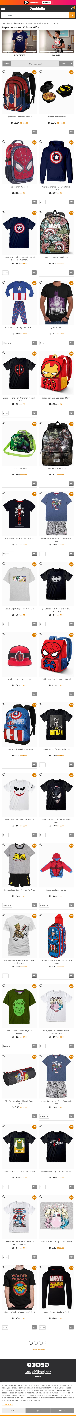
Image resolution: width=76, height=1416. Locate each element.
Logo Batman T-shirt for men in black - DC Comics (56, 610)
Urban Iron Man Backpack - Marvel (56, 398)
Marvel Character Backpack (56, 257)
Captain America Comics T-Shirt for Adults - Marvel (19, 1243)
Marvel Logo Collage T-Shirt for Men (20, 609)
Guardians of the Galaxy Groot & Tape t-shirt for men (19, 961)
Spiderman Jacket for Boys (56, 890)
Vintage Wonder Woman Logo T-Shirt (19, 1312)
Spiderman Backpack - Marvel (19, 117)
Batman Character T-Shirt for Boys (19, 538)
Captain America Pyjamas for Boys (19, 327)
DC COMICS (19, 55)
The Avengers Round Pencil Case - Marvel (19, 1102)
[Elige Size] (42, 202)
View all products (38, 1350)
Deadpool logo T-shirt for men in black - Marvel (19, 399)
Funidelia (5, 23)
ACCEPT (62, 1410)
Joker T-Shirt (56, 327)
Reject (38, 1410)
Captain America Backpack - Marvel (19, 749)
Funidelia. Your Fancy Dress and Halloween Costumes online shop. (37, 8)
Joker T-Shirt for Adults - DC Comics (19, 819)
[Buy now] (34, 132)
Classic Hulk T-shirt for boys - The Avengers (20, 1032)
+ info (13, 1410)
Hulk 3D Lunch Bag (19, 468)
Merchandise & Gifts (18, 23)
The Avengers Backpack (56, 468)
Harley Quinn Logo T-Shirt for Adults (56, 1171)
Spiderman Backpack (19, 187)
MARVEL (56, 55)
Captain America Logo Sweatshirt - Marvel (56, 188)
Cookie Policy (7, 1404)
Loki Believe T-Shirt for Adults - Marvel (20, 1171)
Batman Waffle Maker (57, 117)
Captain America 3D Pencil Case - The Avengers (56, 961)
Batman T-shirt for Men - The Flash (56, 749)
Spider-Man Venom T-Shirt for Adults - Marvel (56, 820)
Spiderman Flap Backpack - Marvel (56, 679)
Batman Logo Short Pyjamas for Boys (19, 890)
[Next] (46, 1343)
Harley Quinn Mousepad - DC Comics (56, 1242)
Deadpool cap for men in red (19, 679)
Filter (6, 63)
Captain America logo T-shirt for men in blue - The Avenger (19, 258)
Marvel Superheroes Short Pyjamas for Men (56, 539)
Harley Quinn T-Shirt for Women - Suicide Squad (56, 1032)
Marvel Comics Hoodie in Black (56, 1312)
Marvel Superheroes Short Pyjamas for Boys (56, 1102)
